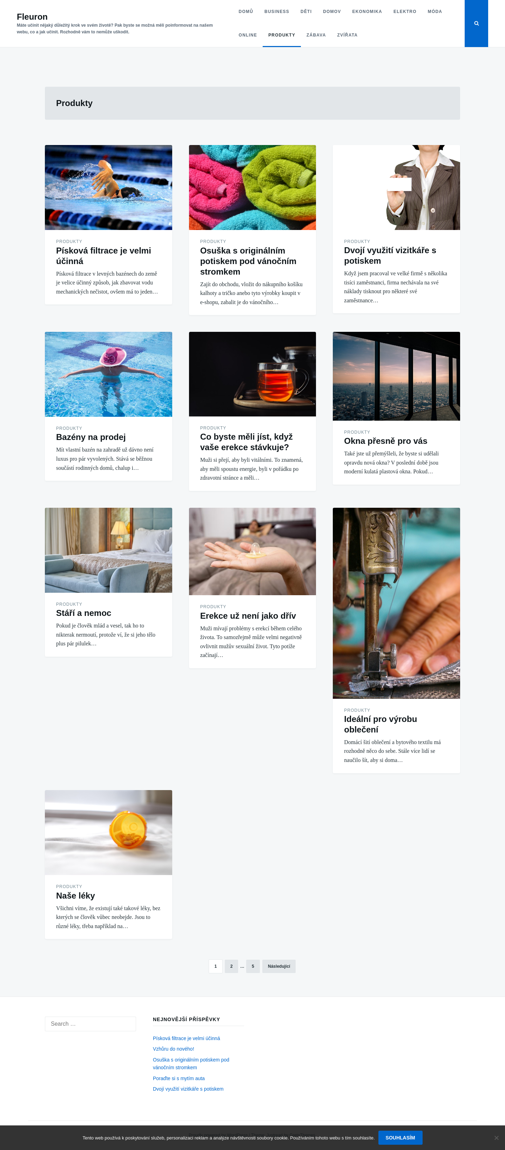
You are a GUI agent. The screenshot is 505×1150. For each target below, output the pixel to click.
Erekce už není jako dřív (248, 615)
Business (276, 11)
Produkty (281, 35)
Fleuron (32, 16)
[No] (496, 1137)
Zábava (316, 35)
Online (247, 35)
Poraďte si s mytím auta (179, 1078)
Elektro (405, 11)
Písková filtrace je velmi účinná (186, 1038)
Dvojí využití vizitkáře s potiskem (188, 1089)
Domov (332, 11)
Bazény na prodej (91, 437)
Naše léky (75, 895)
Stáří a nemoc (83, 613)
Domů (245, 11)
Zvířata (347, 35)
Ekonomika (367, 11)
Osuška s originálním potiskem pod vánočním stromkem (248, 261)
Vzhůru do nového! (173, 1049)
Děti (306, 11)
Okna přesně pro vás (385, 441)
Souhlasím (400, 1138)
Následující (279, 966)
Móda (435, 11)
